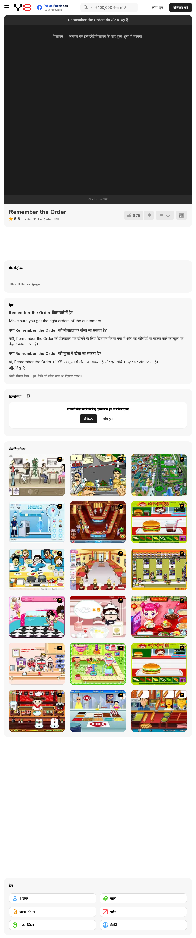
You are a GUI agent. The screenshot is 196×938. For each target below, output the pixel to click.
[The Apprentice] (98, 711)
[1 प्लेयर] (52, 898)
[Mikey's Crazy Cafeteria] (37, 664)
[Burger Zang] (159, 522)
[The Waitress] (37, 475)
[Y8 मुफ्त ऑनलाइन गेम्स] (22, 7)
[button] (16, 368)
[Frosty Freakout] (37, 522)
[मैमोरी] (143, 925)
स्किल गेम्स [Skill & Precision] (22, 376)
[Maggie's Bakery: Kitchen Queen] (98, 617)
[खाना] (143, 898)
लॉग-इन (157, 7)
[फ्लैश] (143, 912)
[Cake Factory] (98, 664)
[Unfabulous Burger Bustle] (98, 569)
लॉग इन (108, 419)
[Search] (85, 7)
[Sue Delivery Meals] (159, 617)
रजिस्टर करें (180, 7)
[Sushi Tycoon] (37, 711)
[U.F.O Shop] (159, 569)
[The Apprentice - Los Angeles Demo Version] (98, 522)
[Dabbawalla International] (159, 475)
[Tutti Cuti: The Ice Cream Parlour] (37, 617)
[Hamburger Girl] (159, 664)
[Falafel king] (98, 475)
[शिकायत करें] (165, 215)
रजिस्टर (88, 419)
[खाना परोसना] (52, 912)
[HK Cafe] (37, 569)
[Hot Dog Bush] (159, 711)
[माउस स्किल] (52, 925)
